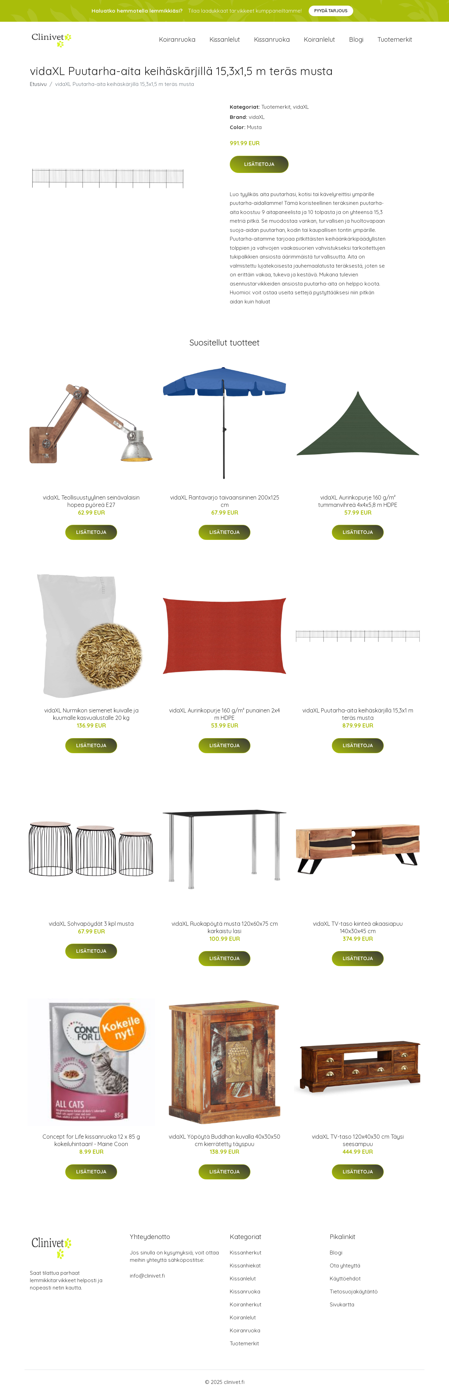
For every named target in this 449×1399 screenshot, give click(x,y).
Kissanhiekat (245, 1270)
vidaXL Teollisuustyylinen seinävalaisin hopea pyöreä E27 (91, 506)
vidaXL (301, 111)
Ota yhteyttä (345, 1270)
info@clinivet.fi (147, 1280)
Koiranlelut (319, 42)
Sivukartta (342, 1309)
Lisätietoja (259, 169)
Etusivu (38, 89)
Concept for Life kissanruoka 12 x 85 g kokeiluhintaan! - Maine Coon (91, 1145)
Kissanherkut (245, 1257)
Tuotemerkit (394, 42)
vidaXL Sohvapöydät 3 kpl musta (91, 928)
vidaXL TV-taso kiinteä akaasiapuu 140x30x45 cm (358, 932)
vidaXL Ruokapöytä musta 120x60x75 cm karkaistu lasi (225, 932)
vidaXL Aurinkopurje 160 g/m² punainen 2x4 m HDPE (224, 719)
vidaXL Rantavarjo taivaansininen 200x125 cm (224, 506)
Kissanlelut (224, 42)
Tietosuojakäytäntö (354, 1296)
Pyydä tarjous (331, 10)
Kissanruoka (272, 42)
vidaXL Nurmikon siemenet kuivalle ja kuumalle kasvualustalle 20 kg (91, 719)
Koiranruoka (177, 42)
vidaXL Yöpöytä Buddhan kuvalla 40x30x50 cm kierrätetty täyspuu (224, 1145)
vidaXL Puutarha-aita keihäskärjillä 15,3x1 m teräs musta (357, 719)
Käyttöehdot (345, 1283)
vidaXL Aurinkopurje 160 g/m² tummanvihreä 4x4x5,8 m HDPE (357, 506)
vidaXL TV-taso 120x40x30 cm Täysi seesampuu (358, 1145)
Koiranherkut (245, 1309)
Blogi (356, 42)
